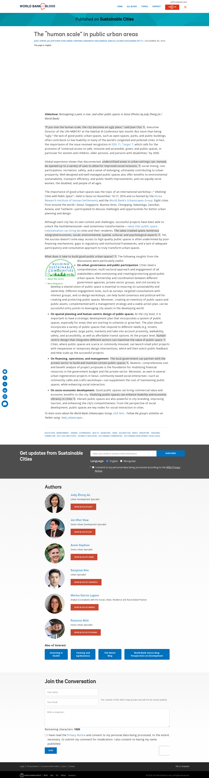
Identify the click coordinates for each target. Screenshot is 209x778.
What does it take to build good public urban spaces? (81, 256)
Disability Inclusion (87, 436)
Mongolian (130, 461)
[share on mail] (5, 371)
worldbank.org (178, 2)
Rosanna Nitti (134, 41)
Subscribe (170, 453)
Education (50, 433)
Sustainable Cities (116, 19)
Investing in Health (56, 654)
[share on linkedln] (5, 390)
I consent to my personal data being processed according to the (137, 469)
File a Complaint (182, 766)
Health (95, 433)
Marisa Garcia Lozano (111, 41)
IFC (57, 775)
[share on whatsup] (5, 396)
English (48, 45)
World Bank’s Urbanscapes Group (131, 200)
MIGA (63, 775)
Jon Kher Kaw (58, 41)
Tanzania (155, 433)
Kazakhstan (125, 433)
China (114, 433)
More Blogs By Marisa (84, 607)
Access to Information (50, 766)
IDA (51, 775)
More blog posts (55, 283)
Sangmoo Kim (91, 41)
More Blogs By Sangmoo (86, 582)
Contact (156, 7)
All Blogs (132, 7)
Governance (85, 433)
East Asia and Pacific (66, 436)
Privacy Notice (76, 735)
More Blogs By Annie (84, 557)
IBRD (46, 775)
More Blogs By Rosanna (85, 632)
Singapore (144, 433)
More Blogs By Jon (83, 532)
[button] (185, 7)
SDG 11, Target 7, (122, 144)
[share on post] (5, 384)
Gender (74, 433)
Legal (22, 766)
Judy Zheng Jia (42, 41)
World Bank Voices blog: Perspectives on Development (147, 654)
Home (119, 7)
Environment (62, 433)
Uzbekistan (50, 436)
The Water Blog (110, 654)
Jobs (64, 766)
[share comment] (4, 403)
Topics (144, 7)
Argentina (105, 433)
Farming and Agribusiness (83, 654)
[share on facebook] (5, 377)
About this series (56, 279)
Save (50, 750)
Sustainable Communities (110, 436)
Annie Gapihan (74, 41)
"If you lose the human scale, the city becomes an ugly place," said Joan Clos (95, 127)
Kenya (135, 433)
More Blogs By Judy (83, 507)
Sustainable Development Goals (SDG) (142, 436)
